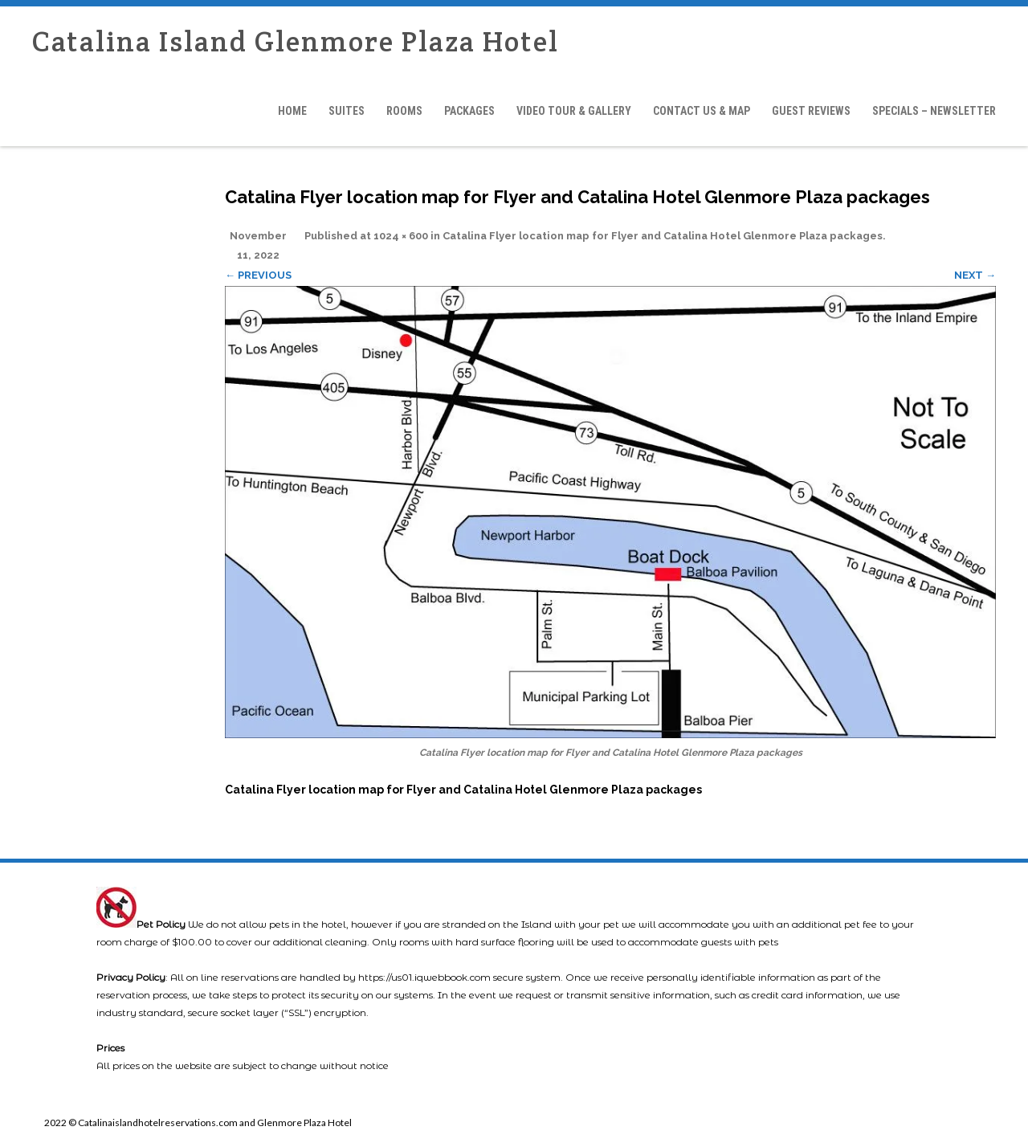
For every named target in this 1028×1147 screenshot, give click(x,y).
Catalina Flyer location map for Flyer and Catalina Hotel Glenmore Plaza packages (663, 236)
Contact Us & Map (701, 110)
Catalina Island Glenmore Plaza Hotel (295, 41)
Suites (346, 110)
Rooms (404, 110)
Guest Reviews (811, 110)
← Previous (258, 275)
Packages (469, 110)
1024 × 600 (400, 236)
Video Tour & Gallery (573, 110)
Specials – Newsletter (934, 110)
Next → (975, 275)
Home (292, 110)
